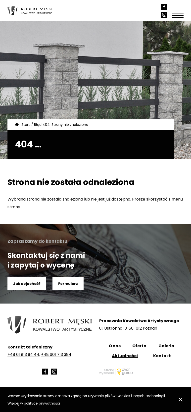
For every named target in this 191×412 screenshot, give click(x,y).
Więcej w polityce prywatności (33, 403)
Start (25, 124)
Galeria (166, 346)
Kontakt (162, 356)
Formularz (68, 283)
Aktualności (125, 356)
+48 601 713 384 (56, 354)
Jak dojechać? (27, 283)
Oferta (139, 346)
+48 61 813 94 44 (23, 354)
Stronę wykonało (106, 372)
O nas (115, 346)
